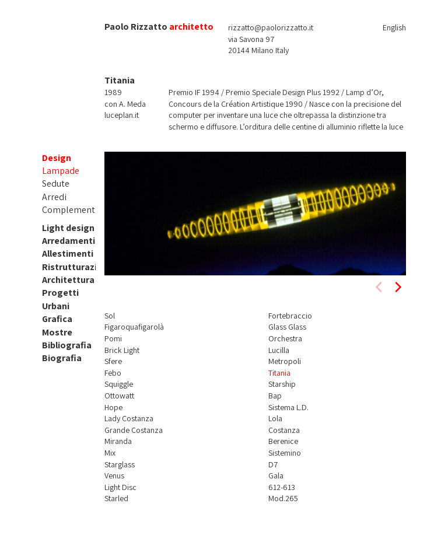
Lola (275, 418)
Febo (112, 373)
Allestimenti (67, 253)
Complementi (69, 210)
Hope (113, 407)
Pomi (113, 338)
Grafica (57, 319)
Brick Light (121, 350)
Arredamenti (68, 241)
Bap (275, 395)
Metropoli (284, 361)
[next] (397, 287)
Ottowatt (119, 395)
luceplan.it (121, 115)
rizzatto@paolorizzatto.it (270, 27)
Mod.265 (283, 498)
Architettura (68, 280)
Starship (282, 384)
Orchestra (285, 338)
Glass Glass (287, 326)
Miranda (118, 441)
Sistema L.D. (288, 407)
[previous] (379, 287)
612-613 (281, 487)
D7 (273, 464)
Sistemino (284, 452)
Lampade (60, 171)
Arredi (54, 197)
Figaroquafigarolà (134, 326)
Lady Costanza (128, 418)
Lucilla (278, 350)
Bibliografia (67, 345)
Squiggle (118, 384)
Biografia (62, 358)
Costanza (284, 430)
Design (56, 158)
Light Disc (120, 487)
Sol (109, 315)
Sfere (113, 361)
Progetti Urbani (60, 299)
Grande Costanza (133, 430)
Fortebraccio (290, 315)
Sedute (55, 183)
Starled (116, 498)
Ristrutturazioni (76, 267)
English (394, 27)
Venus (114, 475)
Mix (110, 452)
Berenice (283, 441)
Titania (279, 373)
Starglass (119, 464)
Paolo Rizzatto (135, 26)
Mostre (57, 332)
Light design (68, 228)
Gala (276, 475)
